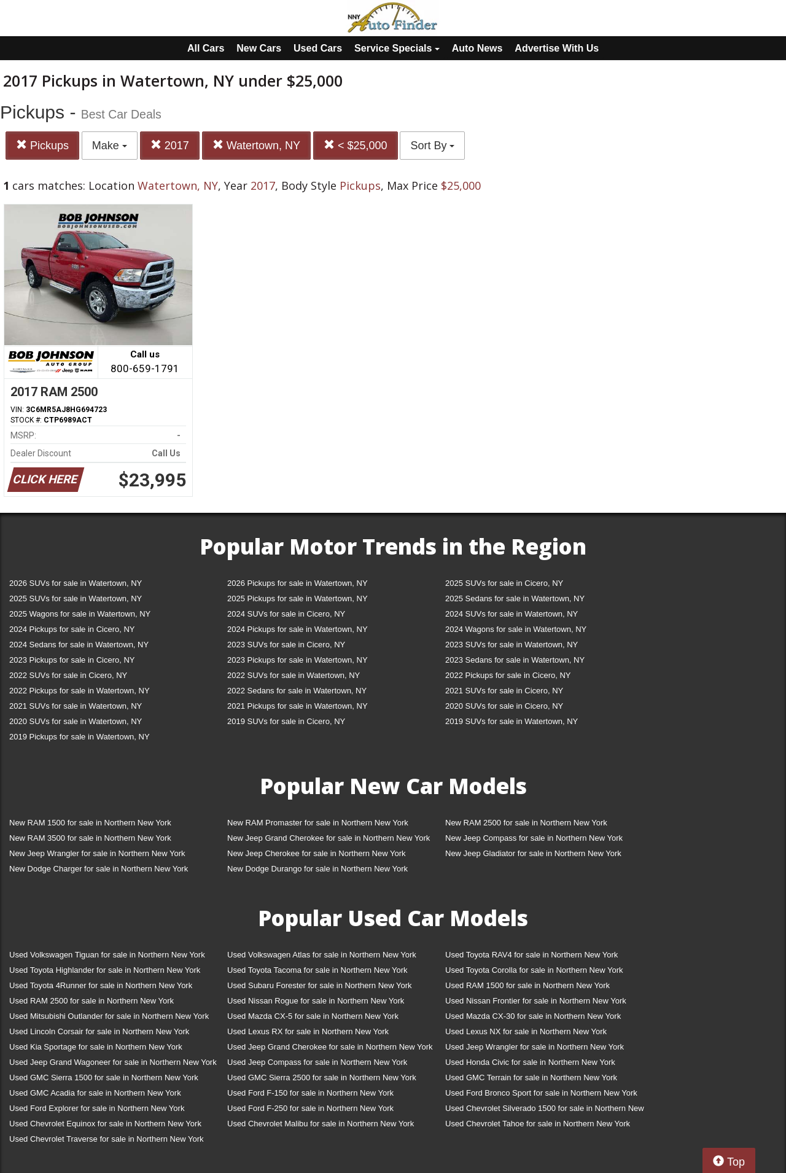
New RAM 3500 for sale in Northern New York (90, 838)
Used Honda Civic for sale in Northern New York (530, 1062)
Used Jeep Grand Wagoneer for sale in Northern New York (113, 1062)
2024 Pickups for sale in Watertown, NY (297, 629)
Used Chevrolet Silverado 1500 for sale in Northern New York (544, 1111)
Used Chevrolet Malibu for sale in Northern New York (320, 1123)
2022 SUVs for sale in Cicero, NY (68, 675)
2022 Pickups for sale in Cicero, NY (507, 675)
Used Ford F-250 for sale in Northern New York (310, 1108)
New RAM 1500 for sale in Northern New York (90, 822)
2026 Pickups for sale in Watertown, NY (297, 583)
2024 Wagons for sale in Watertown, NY (515, 629)
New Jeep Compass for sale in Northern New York (534, 838)
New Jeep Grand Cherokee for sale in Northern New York (328, 838)
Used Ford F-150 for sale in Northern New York (310, 1092)
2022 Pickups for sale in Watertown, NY (79, 690)
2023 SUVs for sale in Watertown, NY (511, 644)
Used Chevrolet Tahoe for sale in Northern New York (537, 1123)
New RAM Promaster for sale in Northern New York (317, 822)
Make (109, 145)
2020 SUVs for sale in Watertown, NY (75, 721)
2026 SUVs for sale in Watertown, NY (75, 583)
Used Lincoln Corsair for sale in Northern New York (99, 1031)
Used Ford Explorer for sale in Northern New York (96, 1108)
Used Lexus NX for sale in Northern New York (526, 1031)
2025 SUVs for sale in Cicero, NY (504, 583)
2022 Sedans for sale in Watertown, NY (297, 690)
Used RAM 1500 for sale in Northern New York (527, 985)
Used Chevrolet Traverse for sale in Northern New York (106, 1139)
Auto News (477, 48)
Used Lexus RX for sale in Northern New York (308, 1031)
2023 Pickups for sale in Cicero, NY (71, 659)
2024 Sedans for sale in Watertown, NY (79, 644)
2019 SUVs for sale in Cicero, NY (286, 721)
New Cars (258, 48)
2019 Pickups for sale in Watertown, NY (79, 736)
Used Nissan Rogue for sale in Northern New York (315, 1000)
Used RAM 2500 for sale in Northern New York (91, 1000)
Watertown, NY (256, 145)
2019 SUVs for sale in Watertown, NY (511, 721)
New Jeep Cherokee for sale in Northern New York (316, 853)
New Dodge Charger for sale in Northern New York (98, 868)
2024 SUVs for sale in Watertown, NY (511, 613)
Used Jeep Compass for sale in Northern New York (317, 1062)
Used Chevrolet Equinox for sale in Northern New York (105, 1123)
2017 (169, 145)
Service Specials (397, 48)
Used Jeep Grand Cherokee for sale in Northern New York (330, 1046)
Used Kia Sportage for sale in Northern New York (95, 1046)
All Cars (205, 48)
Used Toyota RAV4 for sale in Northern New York (531, 954)
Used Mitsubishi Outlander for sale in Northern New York (109, 1016)
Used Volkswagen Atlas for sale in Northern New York (321, 954)
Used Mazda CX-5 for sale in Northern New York (313, 1016)
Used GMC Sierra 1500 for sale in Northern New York (103, 1077)
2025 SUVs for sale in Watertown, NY (75, 598)
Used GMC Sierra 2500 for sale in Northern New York (321, 1077)
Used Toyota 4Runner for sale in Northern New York (100, 985)
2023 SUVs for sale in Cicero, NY (286, 644)
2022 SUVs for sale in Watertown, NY (293, 675)
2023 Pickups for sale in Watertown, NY (297, 659)
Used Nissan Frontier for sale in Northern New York (535, 1000)
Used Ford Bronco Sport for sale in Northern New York (541, 1092)
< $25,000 (355, 145)
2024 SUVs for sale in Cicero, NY (286, 613)
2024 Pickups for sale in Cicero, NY (71, 629)
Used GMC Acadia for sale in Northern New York (95, 1092)
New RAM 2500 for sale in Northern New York (526, 822)
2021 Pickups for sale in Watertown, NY (297, 706)
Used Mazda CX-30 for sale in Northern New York (533, 1016)
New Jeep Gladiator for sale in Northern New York (533, 853)
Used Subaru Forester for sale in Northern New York (319, 985)
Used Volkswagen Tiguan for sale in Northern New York (107, 954)
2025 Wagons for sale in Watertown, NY (79, 613)
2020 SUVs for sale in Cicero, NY (504, 706)
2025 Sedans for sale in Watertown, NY (515, 598)
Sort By (432, 145)
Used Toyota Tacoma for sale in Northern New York (317, 970)
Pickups (42, 145)
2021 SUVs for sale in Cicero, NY (504, 690)
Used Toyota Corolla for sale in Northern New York (534, 970)
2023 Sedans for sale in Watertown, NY (515, 659)
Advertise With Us (557, 48)
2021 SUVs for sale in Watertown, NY (75, 706)
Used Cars (318, 48)
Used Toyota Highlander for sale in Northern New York (104, 970)
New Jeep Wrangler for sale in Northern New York (97, 853)
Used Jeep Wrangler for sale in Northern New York (534, 1046)
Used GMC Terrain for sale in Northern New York (531, 1077)
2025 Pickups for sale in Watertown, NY (297, 598)
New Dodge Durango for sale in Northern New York (317, 868)
